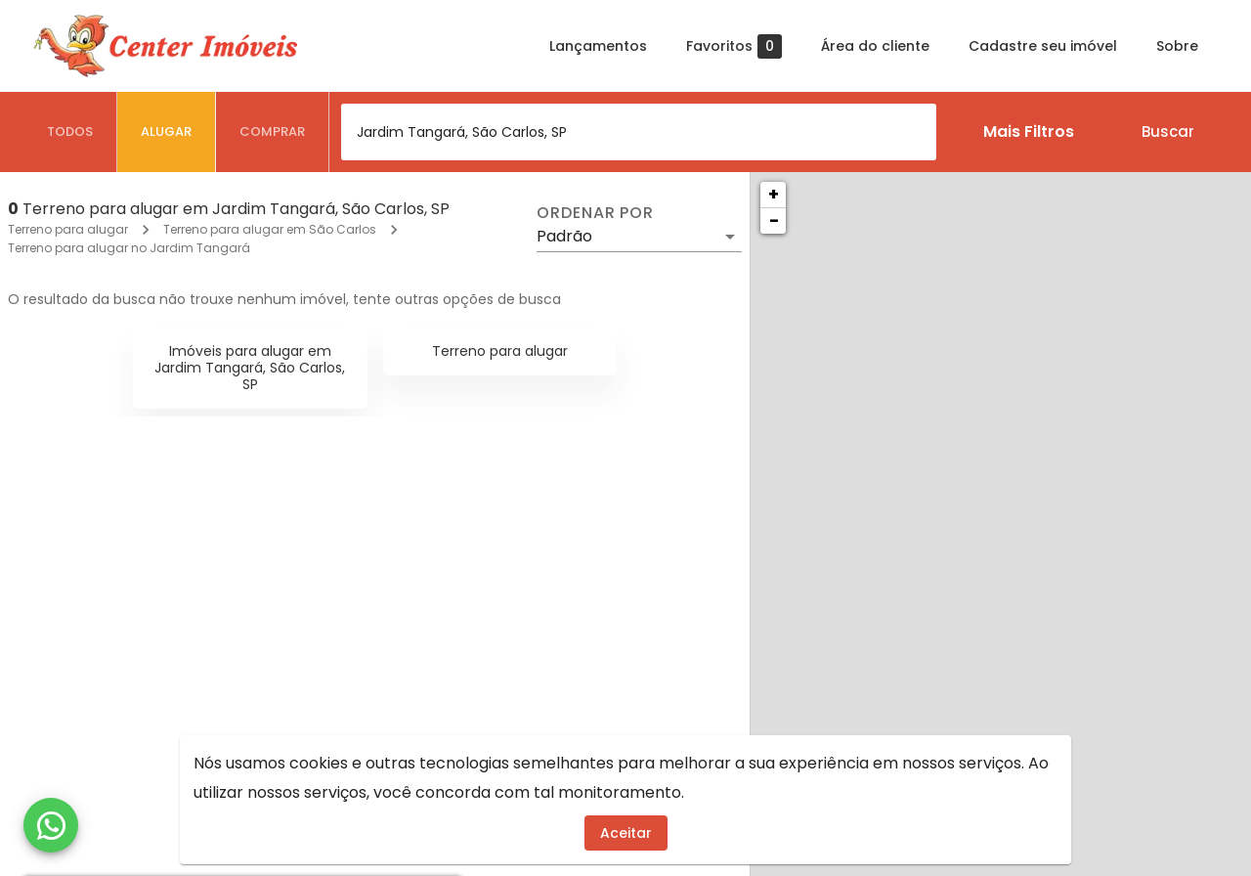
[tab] (70, 132)
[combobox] (638, 132)
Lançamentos (598, 46)
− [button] (774, 220)
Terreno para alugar (68, 229)
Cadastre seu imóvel (1043, 46)
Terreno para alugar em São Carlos (269, 229)
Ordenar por (595, 213)
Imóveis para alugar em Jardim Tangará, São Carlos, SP (249, 367)
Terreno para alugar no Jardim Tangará (129, 248)
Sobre (1177, 46)
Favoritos (734, 46)
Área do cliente (875, 46)
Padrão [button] (564, 236)
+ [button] (773, 194)
